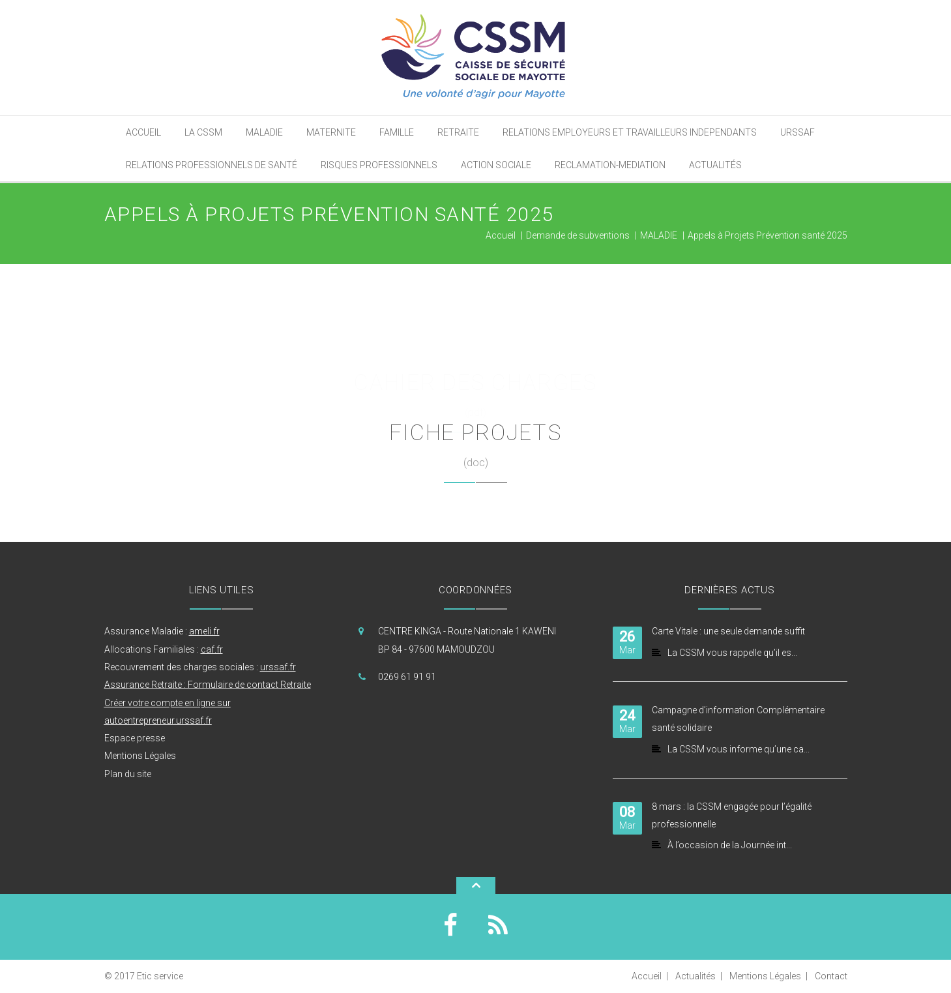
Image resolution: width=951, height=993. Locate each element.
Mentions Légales (140, 755)
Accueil (501, 235)
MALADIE (658, 235)
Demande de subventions (578, 235)
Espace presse (134, 738)
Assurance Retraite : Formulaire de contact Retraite (207, 684)
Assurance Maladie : (162, 631)
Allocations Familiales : (163, 649)
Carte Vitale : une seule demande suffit (728, 631)
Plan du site (127, 774)
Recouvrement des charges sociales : (200, 667)
